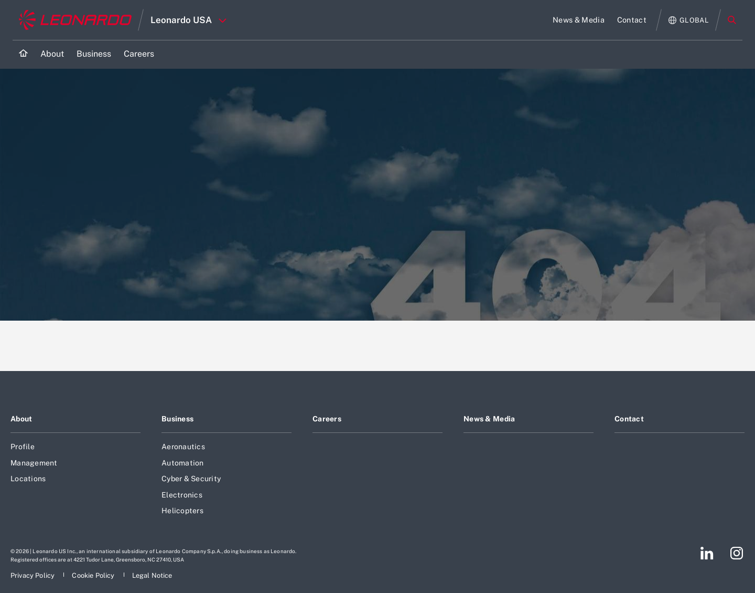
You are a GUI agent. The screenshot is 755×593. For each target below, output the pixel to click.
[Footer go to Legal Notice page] (152, 575)
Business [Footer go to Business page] (177, 419)
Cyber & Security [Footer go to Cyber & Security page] (191, 478)
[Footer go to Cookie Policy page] (94, 575)
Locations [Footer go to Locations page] (28, 478)
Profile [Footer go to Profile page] (22, 446)
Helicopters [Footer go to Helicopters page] (182, 510)
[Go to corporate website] (75, 20)
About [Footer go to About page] (21, 419)
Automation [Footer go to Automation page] (182, 463)
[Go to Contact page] (631, 20)
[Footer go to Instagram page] (737, 553)
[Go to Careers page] (139, 54)
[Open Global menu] (688, 20)
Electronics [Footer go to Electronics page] (181, 495)
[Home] (23, 54)
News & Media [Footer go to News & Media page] (489, 419)
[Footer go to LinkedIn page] (707, 553)
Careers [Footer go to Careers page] (326, 419)
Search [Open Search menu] (732, 20)
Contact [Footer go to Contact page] (629, 419)
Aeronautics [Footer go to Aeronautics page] (183, 446)
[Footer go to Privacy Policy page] (33, 575)
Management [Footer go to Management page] (34, 463)
